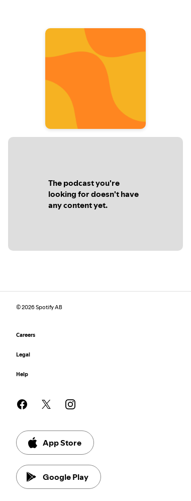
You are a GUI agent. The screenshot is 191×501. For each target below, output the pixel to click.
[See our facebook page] (22, 404)
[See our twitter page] (46, 404)
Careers (25, 335)
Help (22, 374)
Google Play (57, 476)
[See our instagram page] (70, 404)
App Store (54, 443)
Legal (23, 355)
